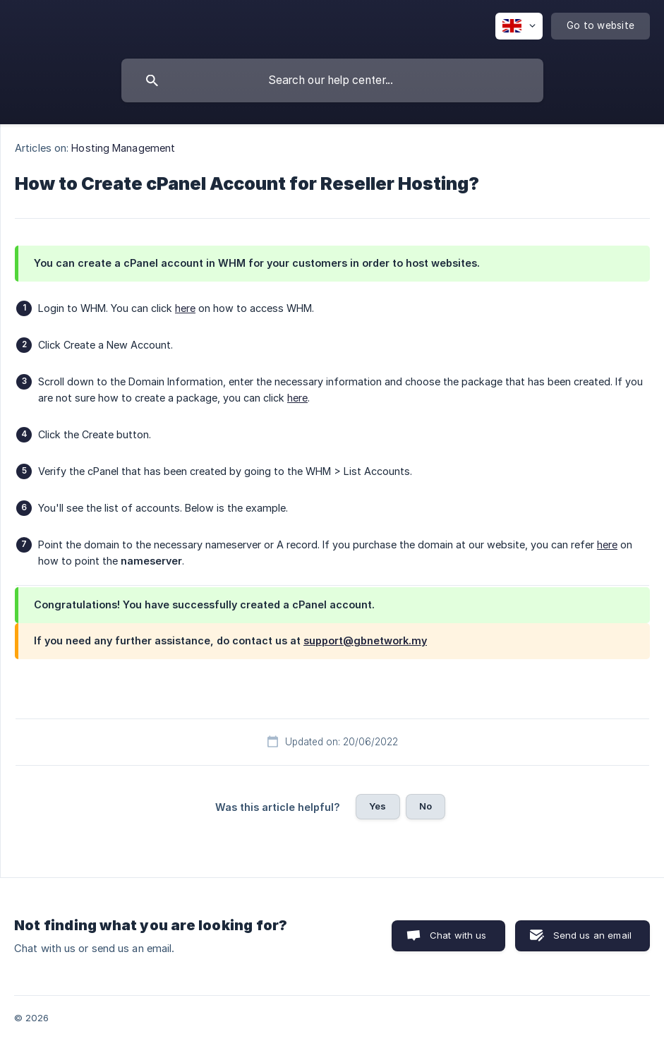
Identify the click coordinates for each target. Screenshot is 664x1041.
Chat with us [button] (458, 935)
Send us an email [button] (592, 935)
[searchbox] (332, 80)
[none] (519, 26)
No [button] (425, 806)
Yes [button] (377, 806)
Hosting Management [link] (123, 148)
